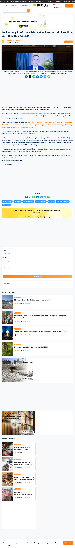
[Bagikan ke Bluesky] (41, 76)
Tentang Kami (14, 5)
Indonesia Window (13, 40)
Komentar (6, 264)
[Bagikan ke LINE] (33, 76)
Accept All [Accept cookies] (68, 543)
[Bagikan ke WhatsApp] (48, 76)
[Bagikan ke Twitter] (30, 76)
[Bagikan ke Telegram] (45, 76)
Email (5, 258)
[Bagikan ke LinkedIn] (37, 76)
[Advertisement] (37, 92)
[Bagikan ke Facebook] (26, 76)
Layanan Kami (24, 5)
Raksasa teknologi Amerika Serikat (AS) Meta (35, 113)
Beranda (5, 5)
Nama (5, 250)
